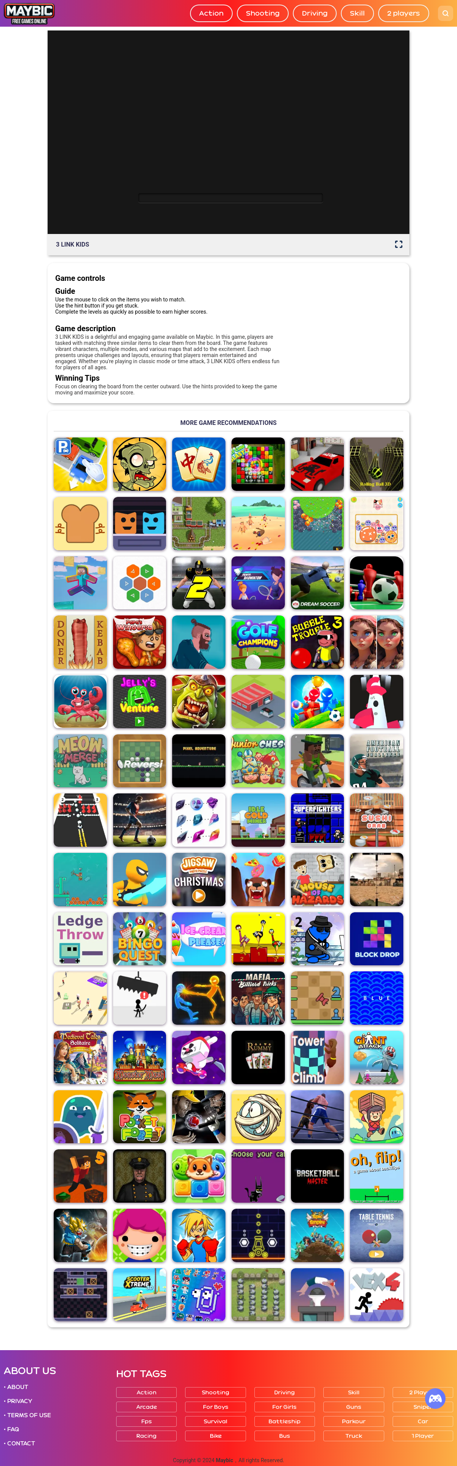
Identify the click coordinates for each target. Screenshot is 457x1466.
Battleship (284, 1421)
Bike (216, 1436)
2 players (403, 13)
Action (211, 13)
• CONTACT (19, 1443)
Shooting (263, 13)
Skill (357, 13)
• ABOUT (16, 1387)
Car (423, 1421)
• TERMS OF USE (27, 1415)
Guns (353, 1407)
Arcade (146, 1407)
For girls (284, 1407)
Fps (146, 1421)
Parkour (354, 1421)
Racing (146, 1436)
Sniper (423, 1407)
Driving (315, 13)
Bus (284, 1436)
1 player (423, 1436)
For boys (215, 1407)
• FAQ (11, 1429)
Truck (353, 1436)
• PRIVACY (18, 1401)
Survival (215, 1421)
